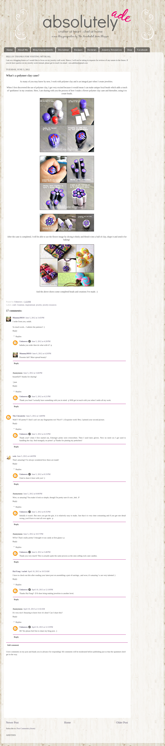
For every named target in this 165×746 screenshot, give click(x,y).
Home (10, 49)
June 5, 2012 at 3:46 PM (32, 373)
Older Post (122, 722)
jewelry (39, 305)
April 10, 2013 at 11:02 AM (34, 609)
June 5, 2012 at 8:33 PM (41, 474)
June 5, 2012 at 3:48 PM (35, 416)
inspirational (30, 305)
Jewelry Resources (111, 49)
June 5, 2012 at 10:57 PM (33, 534)
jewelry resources (49, 305)
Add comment (13, 645)
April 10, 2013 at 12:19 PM (42, 627)
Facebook (142, 49)
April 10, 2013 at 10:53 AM (38, 571)
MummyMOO (19, 318)
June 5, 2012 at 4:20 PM (41, 341)
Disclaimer (63, 49)
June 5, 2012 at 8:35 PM (41, 512)
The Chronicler (19, 416)
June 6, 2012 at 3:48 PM (41, 552)
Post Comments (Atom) (26, 728)
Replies (18, 336)
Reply (15, 331)
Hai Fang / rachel (20, 571)
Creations (20, 305)
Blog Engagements (43, 49)
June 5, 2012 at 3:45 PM (34, 318)
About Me (23, 49)
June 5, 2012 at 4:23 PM (41, 434)
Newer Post (12, 722)
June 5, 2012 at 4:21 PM (41, 396)
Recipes (78, 49)
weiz (14, 456)
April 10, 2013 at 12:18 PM (42, 590)
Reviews (92, 49)
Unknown (18, 302)
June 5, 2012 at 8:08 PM (32, 494)
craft (14, 305)
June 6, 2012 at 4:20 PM (41, 353)
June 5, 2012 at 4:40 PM (26, 456)
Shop (129, 49)
